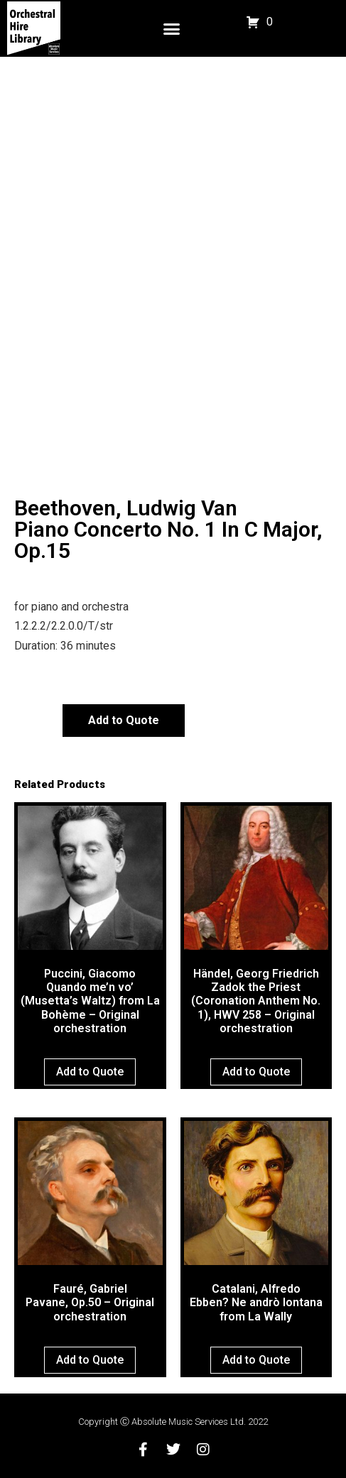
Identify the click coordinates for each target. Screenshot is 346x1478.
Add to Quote (123, 720)
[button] (171, 28)
